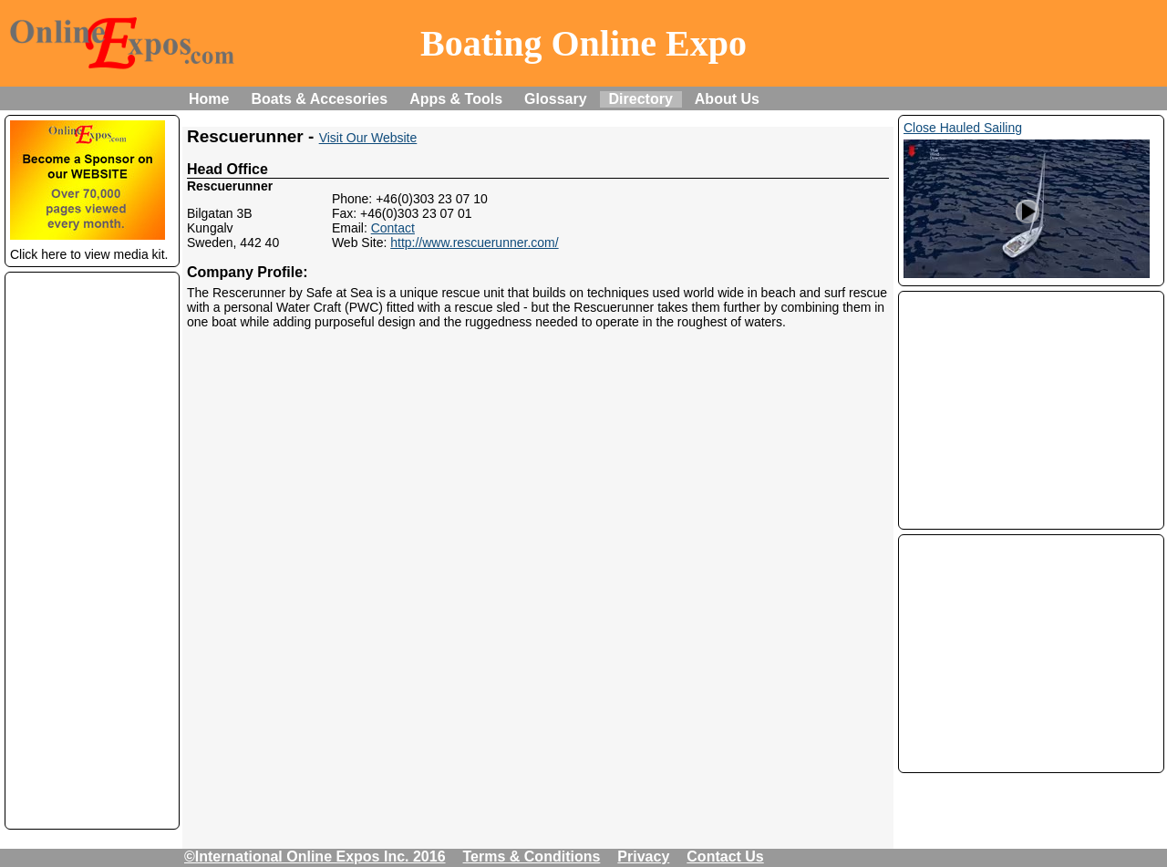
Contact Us (725, 856)
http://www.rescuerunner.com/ (474, 242)
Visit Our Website (368, 137)
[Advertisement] (92, 550)
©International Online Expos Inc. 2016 (315, 856)
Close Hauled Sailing (963, 127)
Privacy (643, 856)
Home (209, 99)
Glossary (555, 99)
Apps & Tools (455, 99)
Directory (641, 99)
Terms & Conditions (532, 856)
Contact (393, 228)
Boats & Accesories (319, 99)
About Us (727, 99)
